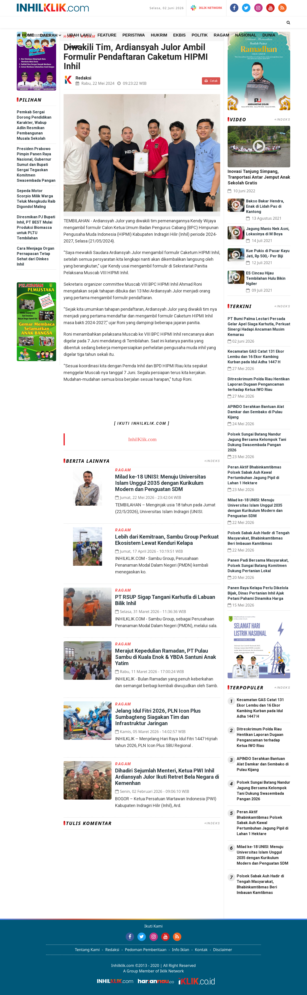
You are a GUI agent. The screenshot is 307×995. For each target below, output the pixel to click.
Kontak (201, 949)
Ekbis (179, 35)
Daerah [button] (49, 35)
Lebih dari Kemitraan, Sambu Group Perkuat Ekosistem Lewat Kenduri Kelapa (167, 540)
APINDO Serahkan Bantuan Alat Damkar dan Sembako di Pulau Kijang (256, 411)
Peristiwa (134, 35)
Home (25, 35)
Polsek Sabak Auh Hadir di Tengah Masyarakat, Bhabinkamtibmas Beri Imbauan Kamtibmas (258, 538)
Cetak (211, 81)
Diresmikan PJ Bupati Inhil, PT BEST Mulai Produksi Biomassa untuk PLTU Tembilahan (36, 227)
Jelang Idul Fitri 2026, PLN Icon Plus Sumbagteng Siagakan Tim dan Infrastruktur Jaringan (158, 717)
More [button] (73, 47)
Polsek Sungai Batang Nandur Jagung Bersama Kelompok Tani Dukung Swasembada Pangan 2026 (263, 790)
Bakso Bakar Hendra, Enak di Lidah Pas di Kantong (265, 206)
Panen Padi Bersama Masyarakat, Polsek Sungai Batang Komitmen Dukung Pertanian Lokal (258, 565)
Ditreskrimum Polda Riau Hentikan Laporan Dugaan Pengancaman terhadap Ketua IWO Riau (258, 384)
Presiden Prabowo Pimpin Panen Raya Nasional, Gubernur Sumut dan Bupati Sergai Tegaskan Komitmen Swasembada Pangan (36, 164)
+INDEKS (212, 461)
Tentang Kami (87, 949)
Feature (107, 35)
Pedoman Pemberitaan (145, 949)
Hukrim (159, 35)
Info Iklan (180, 949)
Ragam (221, 35)
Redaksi (112, 949)
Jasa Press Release (244, 905)
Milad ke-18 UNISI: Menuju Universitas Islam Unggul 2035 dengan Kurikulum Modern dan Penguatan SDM (160, 483)
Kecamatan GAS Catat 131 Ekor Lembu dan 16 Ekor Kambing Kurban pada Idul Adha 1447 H (256, 356)
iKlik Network (206, 8)
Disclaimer (222, 949)
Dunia (268, 35)
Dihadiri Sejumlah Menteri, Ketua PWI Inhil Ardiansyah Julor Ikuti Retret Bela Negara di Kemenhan (167, 777)
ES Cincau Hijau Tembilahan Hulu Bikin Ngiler (265, 278)
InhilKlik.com (142, 439)
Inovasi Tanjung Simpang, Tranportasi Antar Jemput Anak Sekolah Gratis (259, 177)
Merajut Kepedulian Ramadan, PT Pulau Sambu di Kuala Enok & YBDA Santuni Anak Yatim (165, 657)
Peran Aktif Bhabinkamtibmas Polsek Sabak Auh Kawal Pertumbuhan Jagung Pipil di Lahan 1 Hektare (262, 823)
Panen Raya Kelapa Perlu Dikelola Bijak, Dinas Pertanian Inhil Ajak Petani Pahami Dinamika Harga (258, 593)
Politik (200, 35)
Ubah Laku (79, 35)
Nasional (245, 35)
